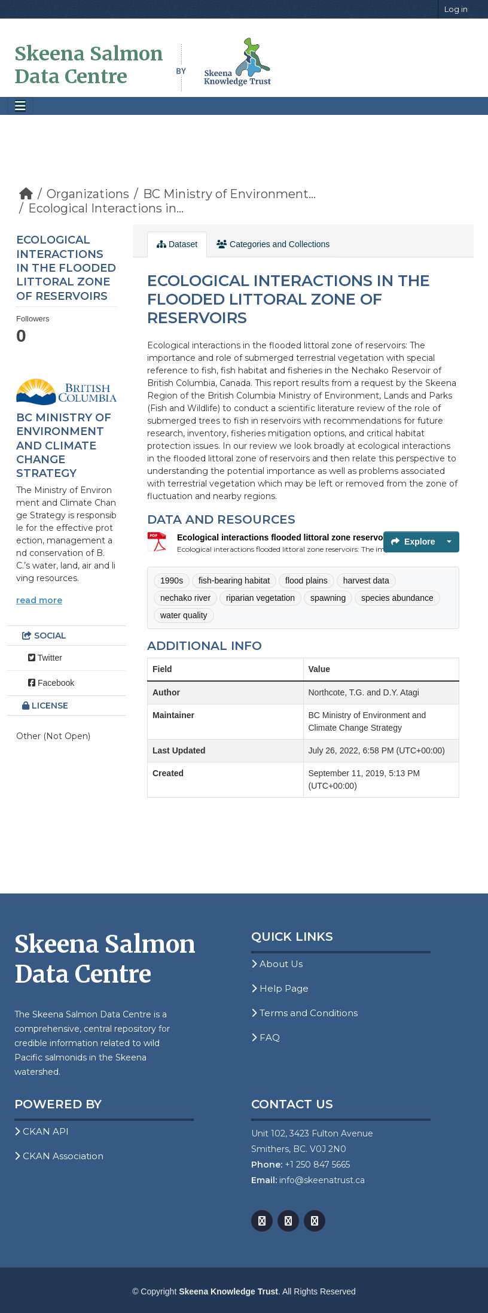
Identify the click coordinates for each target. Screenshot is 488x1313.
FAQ (265, 1037)
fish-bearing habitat (234, 580)
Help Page (280, 988)
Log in (456, 9)
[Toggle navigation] (20, 106)
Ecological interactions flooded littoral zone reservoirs (285, 537)
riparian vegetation (260, 598)
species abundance (397, 598)
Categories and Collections (273, 244)
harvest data (366, 580)
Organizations (88, 194)
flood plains (306, 580)
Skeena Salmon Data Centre (88, 65)
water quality (184, 615)
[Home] (26, 194)
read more (39, 600)
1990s (171, 580)
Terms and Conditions (304, 1013)
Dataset (177, 244)
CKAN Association (58, 1156)
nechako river (185, 598)
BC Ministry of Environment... (229, 194)
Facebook (51, 683)
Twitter (45, 657)
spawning (328, 598)
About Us (277, 963)
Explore (413, 541)
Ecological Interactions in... (106, 208)
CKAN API (41, 1131)
